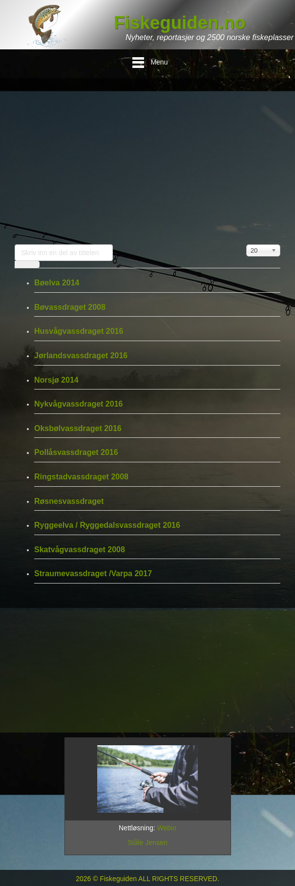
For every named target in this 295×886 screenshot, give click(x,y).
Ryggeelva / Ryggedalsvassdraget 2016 (107, 525)
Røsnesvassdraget (69, 501)
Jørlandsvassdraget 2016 (80, 355)
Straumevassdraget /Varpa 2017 (93, 573)
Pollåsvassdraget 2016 (76, 452)
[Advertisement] (147, 161)
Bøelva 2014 (57, 283)
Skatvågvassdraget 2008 (79, 549)
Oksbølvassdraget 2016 (78, 428)
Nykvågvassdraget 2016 (78, 404)
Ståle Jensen (148, 842)
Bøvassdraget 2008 (69, 307)
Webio (166, 828)
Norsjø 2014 (56, 380)
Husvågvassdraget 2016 (78, 331)
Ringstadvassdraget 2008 (81, 477)
